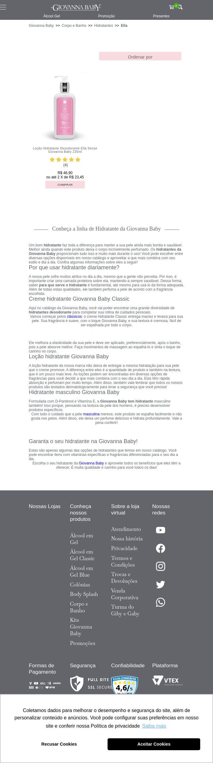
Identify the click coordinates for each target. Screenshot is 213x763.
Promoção (106, 16)
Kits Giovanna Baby (81, 627)
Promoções (82, 643)
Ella (124, 25)
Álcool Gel (51, 16)
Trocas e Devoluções (124, 577)
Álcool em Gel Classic (82, 555)
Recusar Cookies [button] (59, 744)
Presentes (161, 16)
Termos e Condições (123, 561)
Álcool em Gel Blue (81, 571)
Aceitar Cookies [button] (154, 744)
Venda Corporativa (124, 594)
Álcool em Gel (81, 539)
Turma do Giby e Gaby (125, 610)
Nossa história (127, 538)
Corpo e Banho (74, 25)
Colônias (80, 584)
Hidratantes (103, 25)
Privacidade (124, 548)
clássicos (74, 316)
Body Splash (84, 594)
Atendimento (126, 529)
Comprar (65, 184)
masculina (91, 414)
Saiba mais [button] (154, 726)
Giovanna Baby (41, 25)
